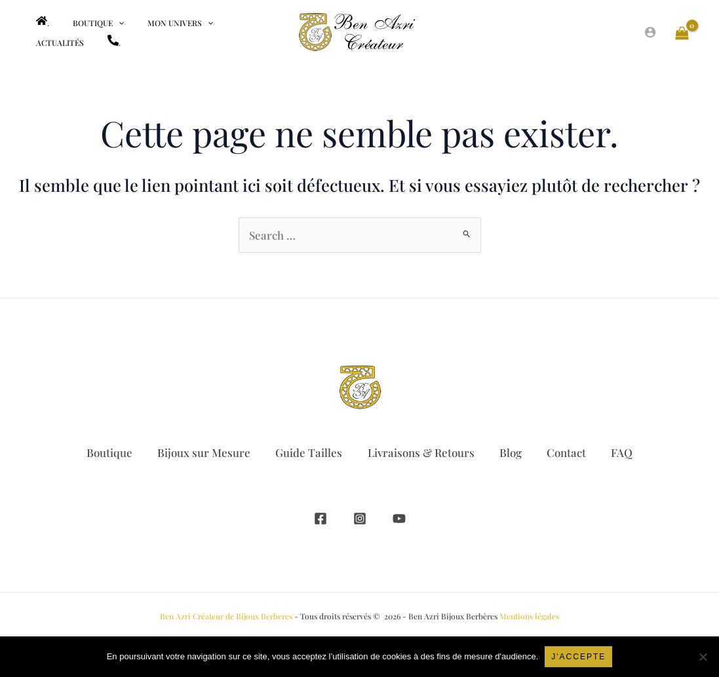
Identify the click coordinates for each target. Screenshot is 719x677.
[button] (86, 23)
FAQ (625, 452)
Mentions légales (529, 616)
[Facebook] (320, 518)
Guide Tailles (307, 452)
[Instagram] (359, 518)
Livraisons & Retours (421, 452)
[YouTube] (399, 518)
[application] (106, 23)
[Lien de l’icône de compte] (650, 32)
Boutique (105, 452)
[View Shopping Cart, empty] (682, 32)
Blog (512, 452)
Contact (569, 452)
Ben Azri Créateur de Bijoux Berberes (226, 616)
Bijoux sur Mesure (201, 452)
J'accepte (578, 656)
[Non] (702, 656)
